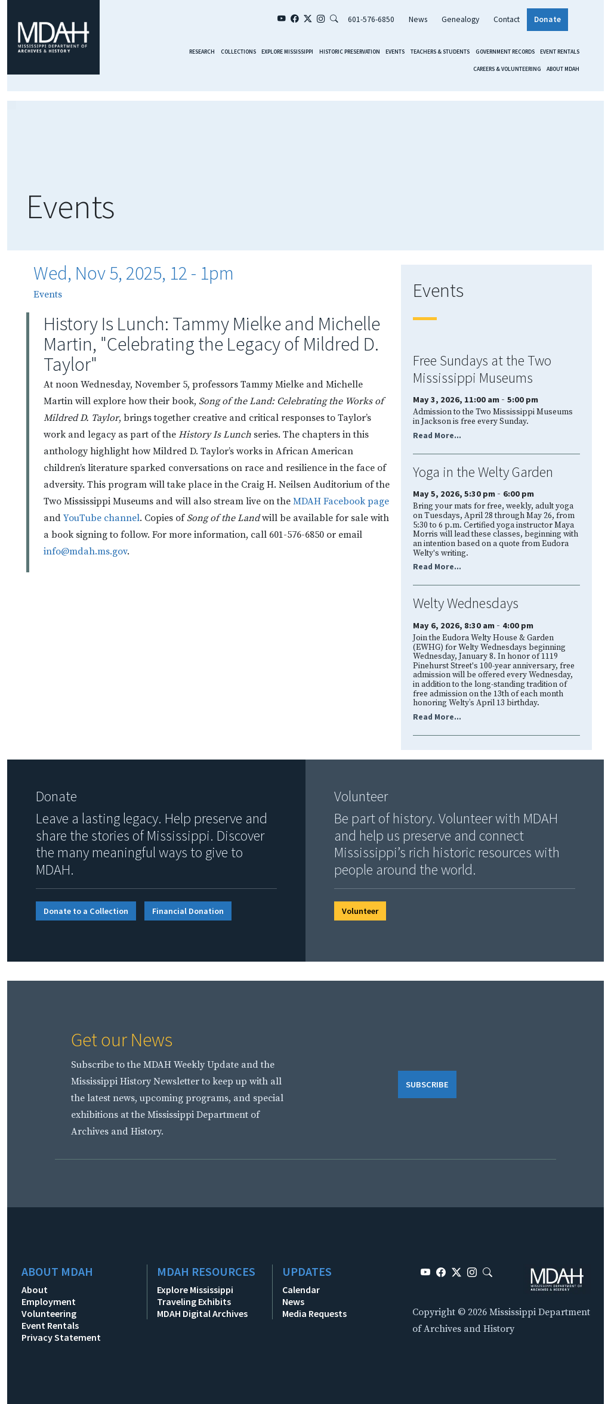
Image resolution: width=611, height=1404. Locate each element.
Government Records (505, 51)
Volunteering (48, 1313)
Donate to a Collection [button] (86, 911)
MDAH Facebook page (341, 501)
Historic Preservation (349, 51)
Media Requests (314, 1313)
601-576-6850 (371, 19)
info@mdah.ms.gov (85, 551)
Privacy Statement (61, 1337)
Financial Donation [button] (188, 911)
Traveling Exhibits (194, 1301)
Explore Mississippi (287, 51)
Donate (547, 19)
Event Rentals (559, 51)
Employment (48, 1301)
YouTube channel (101, 518)
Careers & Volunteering (507, 69)
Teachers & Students (440, 51)
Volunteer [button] (360, 911)
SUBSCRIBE (427, 1084)
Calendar (301, 1289)
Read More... (437, 435)
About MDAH (563, 69)
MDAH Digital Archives (202, 1313)
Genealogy (460, 19)
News (418, 19)
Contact (506, 19)
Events (395, 51)
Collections (238, 51)
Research (202, 51)
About (34, 1289)
